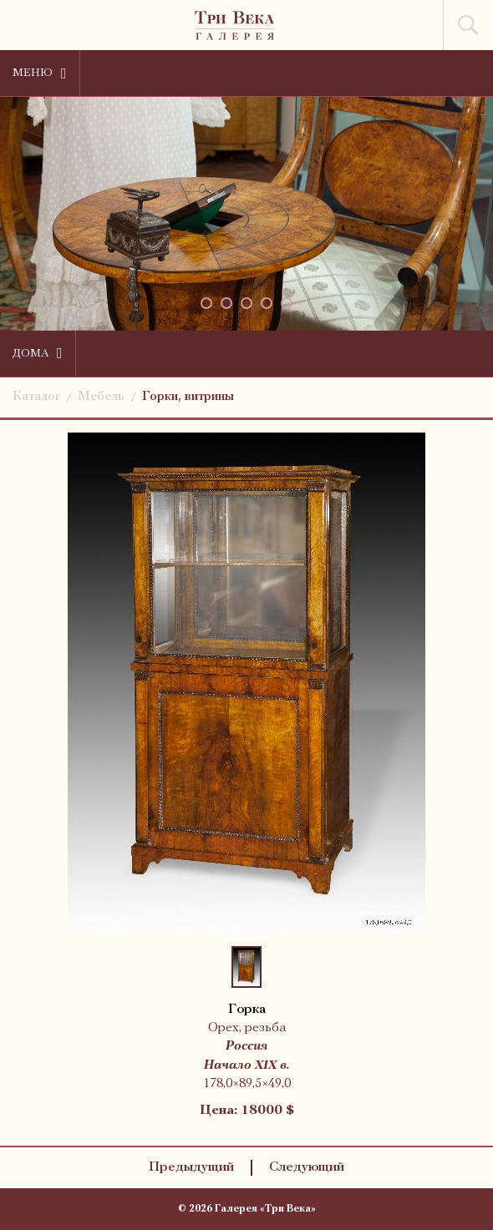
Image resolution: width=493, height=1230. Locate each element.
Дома (38, 353)
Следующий (306, 1167)
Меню (40, 73)
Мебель (101, 397)
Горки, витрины (188, 397)
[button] (206, 303)
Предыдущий (191, 1167)
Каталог (36, 397)
